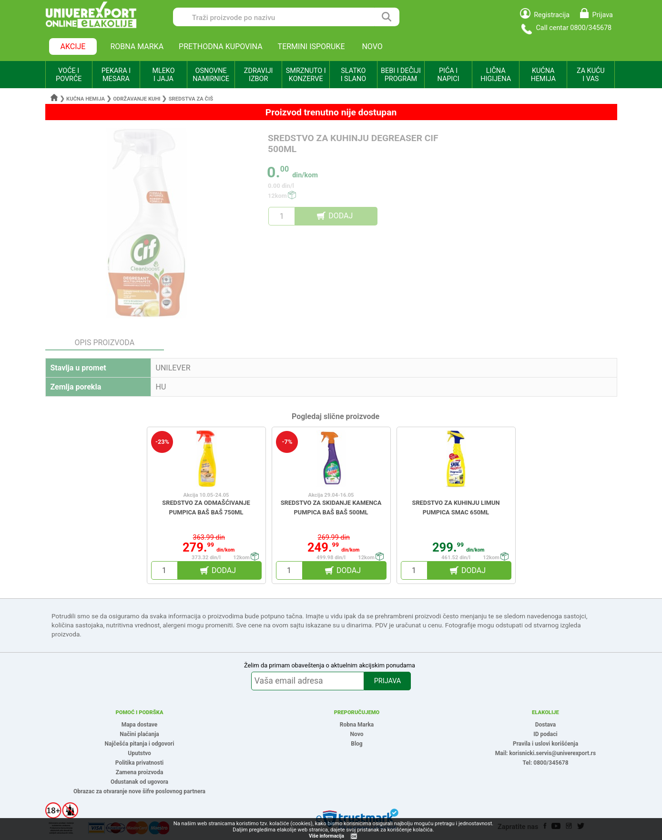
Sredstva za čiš (191, 99)
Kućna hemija (85, 99)
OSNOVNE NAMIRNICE (211, 75)
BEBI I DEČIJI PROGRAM (401, 75)
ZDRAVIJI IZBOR (258, 75)
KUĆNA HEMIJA (543, 75)
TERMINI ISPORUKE (311, 46)
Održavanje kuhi (136, 99)
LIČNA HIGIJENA (495, 75)
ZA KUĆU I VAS (591, 75)
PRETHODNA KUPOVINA (221, 46)
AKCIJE (73, 46)
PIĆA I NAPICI (448, 75)
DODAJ (340, 215)
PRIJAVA (387, 681)
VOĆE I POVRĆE (68, 75)
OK (354, 836)
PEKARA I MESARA (116, 75)
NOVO (372, 46)
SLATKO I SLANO (353, 75)
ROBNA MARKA (136, 46)
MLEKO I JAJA (163, 75)
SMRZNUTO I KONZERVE (306, 75)
